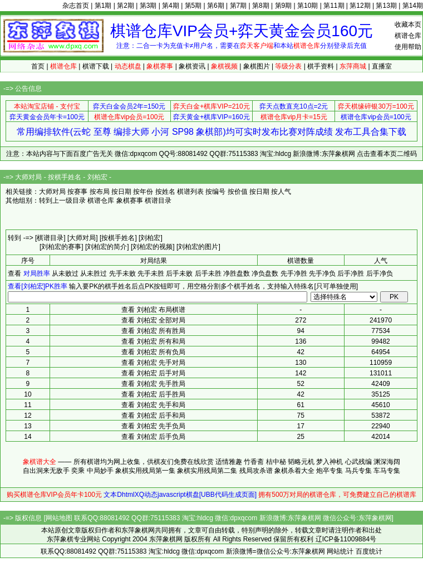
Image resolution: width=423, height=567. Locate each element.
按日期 (121, 191)
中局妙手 (100, 471)
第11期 (333, 5)
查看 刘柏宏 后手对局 (153, 373)
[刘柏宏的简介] (107, 247)
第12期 (360, 5)
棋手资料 (320, 66)
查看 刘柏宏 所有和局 (153, 341)
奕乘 (78, 471)
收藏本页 (408, 24)
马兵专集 (358, 471)
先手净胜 (294, 273)
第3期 (148, 5)
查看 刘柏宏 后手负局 (153, 437)
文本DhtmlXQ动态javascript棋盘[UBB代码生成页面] (180, 494)
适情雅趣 (228, 462)
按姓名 (165, 191)
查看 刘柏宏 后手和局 (153, 415)
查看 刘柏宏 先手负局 (153, 426)
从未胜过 (93, 273)
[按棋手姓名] (118, 238)
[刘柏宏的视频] (153, 247)
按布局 (100, 191)
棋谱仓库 (408, 36)
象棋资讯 (192, 66)
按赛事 (77, 191)
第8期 (260, 5)
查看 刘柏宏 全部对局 (153, 320)
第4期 (170, 5)
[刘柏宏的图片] (198, 247)
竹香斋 (254, 462)
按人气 (281, 191)
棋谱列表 (190, 191)
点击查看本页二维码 (387, 154)
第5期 (193, 5)
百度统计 (369, 551)
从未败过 (65, 273)
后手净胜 (350, 273)
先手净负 (322, 273)
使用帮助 (408, 47)
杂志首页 (75, 5)
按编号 (215, 191)
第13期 (386, 5)
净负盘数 (265, 273)
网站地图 (59, 518)
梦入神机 (329, 462)
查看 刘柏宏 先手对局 (153, 362)
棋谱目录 (158, 200)
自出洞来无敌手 (46, 471)
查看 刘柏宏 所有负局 (153, 352)
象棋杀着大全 (294, 471)
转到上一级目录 (62, 200)
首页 (38, 66)
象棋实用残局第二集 (207, 471)
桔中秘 (276, 462)
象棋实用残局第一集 (145, 471)
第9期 (283, 5)
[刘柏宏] (151, 238)
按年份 (143, 191)
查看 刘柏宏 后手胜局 (153, 394)
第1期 (103, 5)
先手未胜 (150, 273)
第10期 (307, 5)
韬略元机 (301, 462)
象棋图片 (256, 66)
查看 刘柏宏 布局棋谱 (153, 310)
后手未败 (179, 273)
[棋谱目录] (50, 238)
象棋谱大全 (39, 462)
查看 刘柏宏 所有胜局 (153, 331)
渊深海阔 (386, 462)
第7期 (238, 5)
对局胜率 (36, 273)
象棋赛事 (129, 200)
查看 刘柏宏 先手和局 (153, 405)
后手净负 (379, 273)
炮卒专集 (329, 471)
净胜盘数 (236, 273)
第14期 (412, 5)
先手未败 (122, 273)
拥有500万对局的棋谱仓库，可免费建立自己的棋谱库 (337, 494)
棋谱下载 (95, 66)
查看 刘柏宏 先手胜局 (153, 384)
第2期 (125, 5)
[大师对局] (82, 238)
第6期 (215, 5)
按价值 (238, 191)
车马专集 (386, 471)
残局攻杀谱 (256, 471)
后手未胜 (208, 273)
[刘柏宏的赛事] (61, 247)
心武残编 (358, 462)
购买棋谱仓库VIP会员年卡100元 (54, 494)
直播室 (382, 66)
